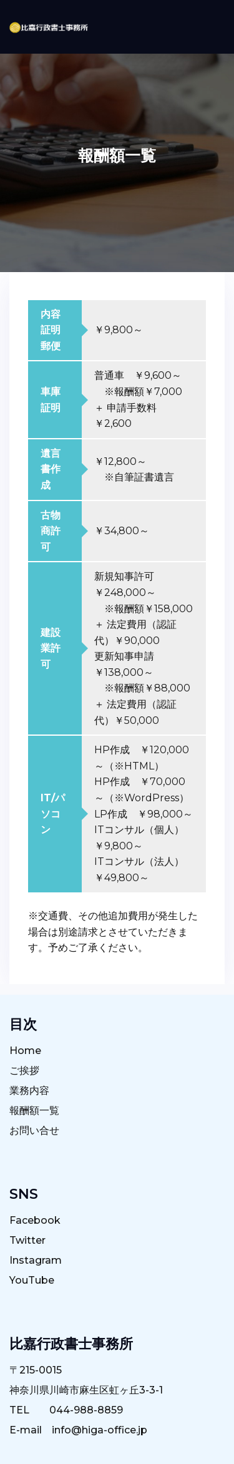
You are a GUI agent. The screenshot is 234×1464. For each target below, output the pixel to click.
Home (25, 1051)
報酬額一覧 (34, 1110)
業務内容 (29, 1090)
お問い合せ (34, 1130)
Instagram (35, 1260)
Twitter (27, 1240)
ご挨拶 (24, 1070)
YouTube (31, 1280)
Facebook (35, 1220)
